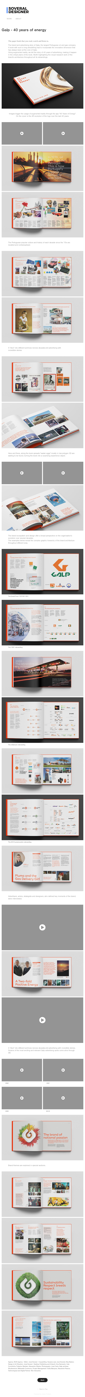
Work (9, 19)
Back (42, 1380)
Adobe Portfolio (46, 1394)
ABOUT (18, 19)
